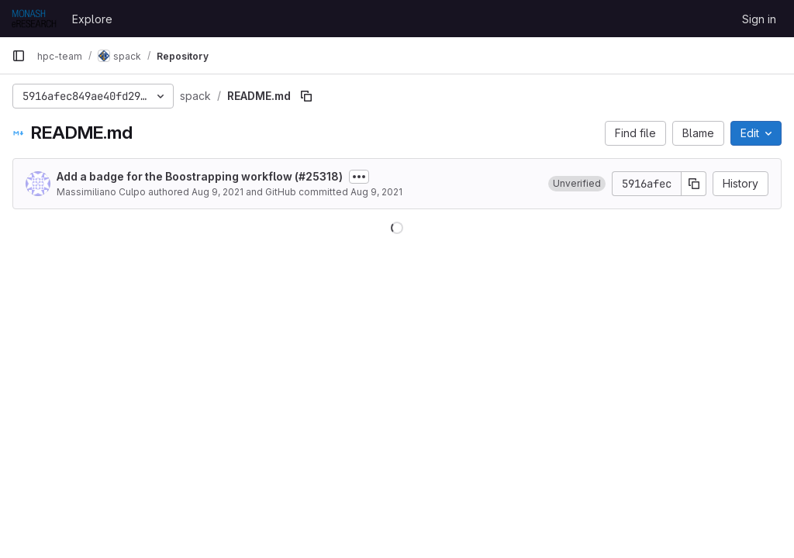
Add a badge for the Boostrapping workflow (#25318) (200, 176)
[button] (577, 183)
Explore (92, 19)
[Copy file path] (306, 96)
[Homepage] (34, 18)
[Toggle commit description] (359, 177)
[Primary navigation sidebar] (18, 55)
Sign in (759, 19)
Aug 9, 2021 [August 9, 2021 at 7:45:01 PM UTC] (217, 192)
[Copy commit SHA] (694, 183)
